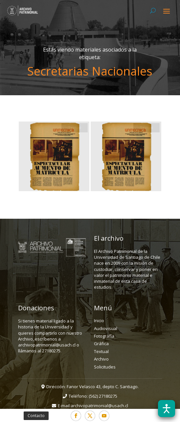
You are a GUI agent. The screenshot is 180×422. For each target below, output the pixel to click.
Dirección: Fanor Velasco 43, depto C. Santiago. (92, 386)
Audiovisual (105, 328)
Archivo (101, 359)
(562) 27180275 (103, 396)
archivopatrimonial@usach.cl (99, 406)
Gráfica (101, 343)
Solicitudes (105, 367)
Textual (101, 351)
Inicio (99, 320)
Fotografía (104, 336)
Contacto (36, 415)
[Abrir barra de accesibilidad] (166, 408)
